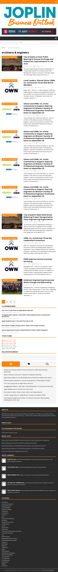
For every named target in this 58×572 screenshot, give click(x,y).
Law (3, 535)
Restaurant (5, 547)
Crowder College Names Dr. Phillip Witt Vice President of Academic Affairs (25, 395)
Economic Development (8, 518)
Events (3, 526)
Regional (4, 545)
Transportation (6, 556)
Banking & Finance (6, 506)
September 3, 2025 (30, 143)
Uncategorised (6, 558)
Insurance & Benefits (7, 533)
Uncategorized (6, 560)
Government (5, 527)
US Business (5, 562)
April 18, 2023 (28, 285)
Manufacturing (6, 536)
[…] (48, 75)
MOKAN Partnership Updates (9, 540)
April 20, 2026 (6, 312)
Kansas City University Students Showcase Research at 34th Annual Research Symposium (25, 440)
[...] (15, 417)
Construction (5, 513)
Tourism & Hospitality (7, 555)
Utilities (4, 564)
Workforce (4, 565)
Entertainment (5, 524)
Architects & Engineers (8, 504)
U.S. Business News (8, 306)
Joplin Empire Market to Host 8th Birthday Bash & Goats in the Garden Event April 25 (28, 377)
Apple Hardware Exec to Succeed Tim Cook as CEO (17, 321)
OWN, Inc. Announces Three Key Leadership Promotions (38, 239)
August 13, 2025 (29, 198)
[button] (56, 1)
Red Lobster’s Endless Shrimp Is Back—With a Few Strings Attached (23, 325)
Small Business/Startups (8, 553)
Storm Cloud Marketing (48, 570)
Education (4, 520)
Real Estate (5, 544)
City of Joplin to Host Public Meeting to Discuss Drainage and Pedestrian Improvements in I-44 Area (38, 60)
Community (5, 511)
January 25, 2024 (29, 243)
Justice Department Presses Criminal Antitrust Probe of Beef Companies (25, 330)
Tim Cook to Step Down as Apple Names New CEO (17, 310)
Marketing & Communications (9, 538)
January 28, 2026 (29, 87)
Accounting (5, 502)
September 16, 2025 (30, 115)
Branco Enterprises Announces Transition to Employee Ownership (22, 375)
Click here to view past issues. (10, 432)
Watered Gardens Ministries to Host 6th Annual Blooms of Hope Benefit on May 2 (27, 380)
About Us (5, 409)
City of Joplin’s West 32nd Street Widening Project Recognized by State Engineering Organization (38, 217)
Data (3, 517)
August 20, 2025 (29, 171)
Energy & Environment (7, 522)
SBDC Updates (5, 551)
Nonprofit (4, 542)
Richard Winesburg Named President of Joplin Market (32, 467)
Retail (3, 549)
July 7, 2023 (28, 264)
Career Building (6, 507)
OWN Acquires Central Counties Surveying (38, 260)
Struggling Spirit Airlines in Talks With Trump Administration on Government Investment (26, 315)
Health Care (5, 529)
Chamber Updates (6, 509)
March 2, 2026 (28, 66)
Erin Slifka (37, 66)
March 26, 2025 (29, 222)
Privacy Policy (6, 423)
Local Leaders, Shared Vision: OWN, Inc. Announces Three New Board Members (39, 82)
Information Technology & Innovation (11, 531)
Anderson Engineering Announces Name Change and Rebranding (39, 281)
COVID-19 (4, 515)
